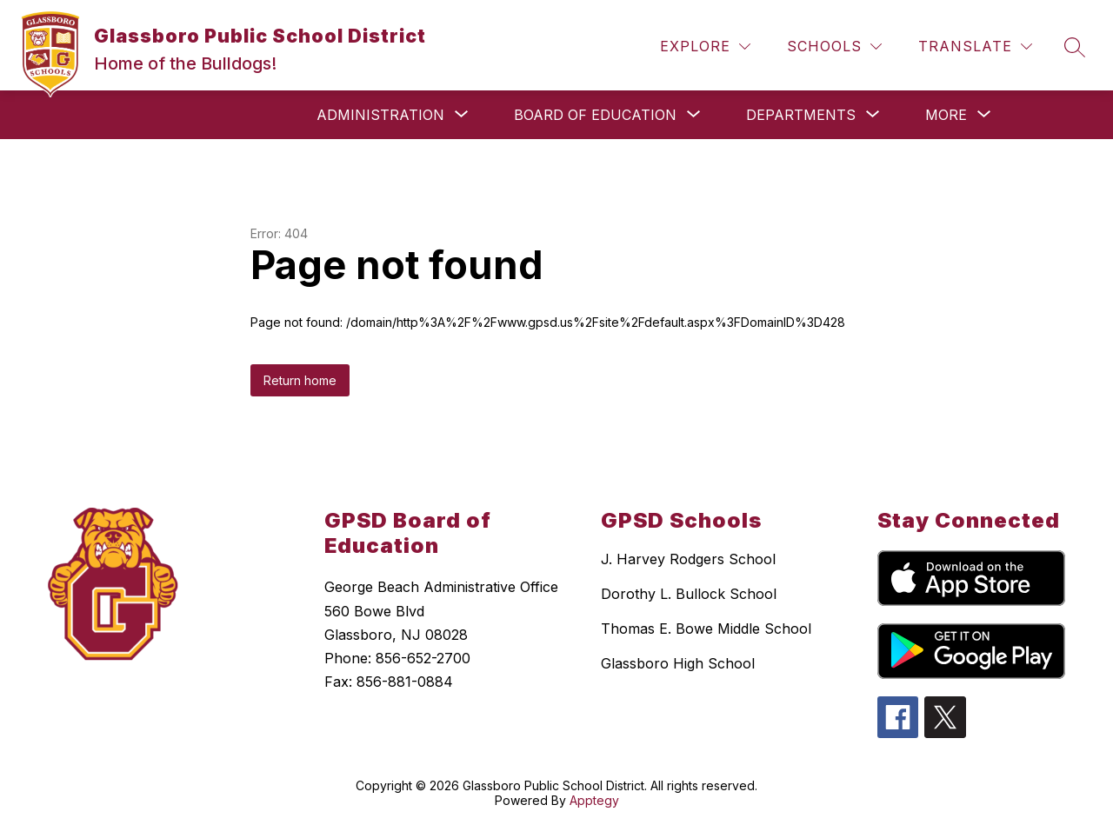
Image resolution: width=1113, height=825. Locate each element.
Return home (300, 380)
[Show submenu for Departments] (801, 114)
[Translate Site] (975, 46)
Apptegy (594, 800)
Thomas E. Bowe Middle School (706, 628)
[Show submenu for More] (946, 114)
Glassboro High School (678, 663)
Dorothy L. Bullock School (688, 593)
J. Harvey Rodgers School (688, 559)
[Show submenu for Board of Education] (595, 114)
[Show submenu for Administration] (380, 114)
